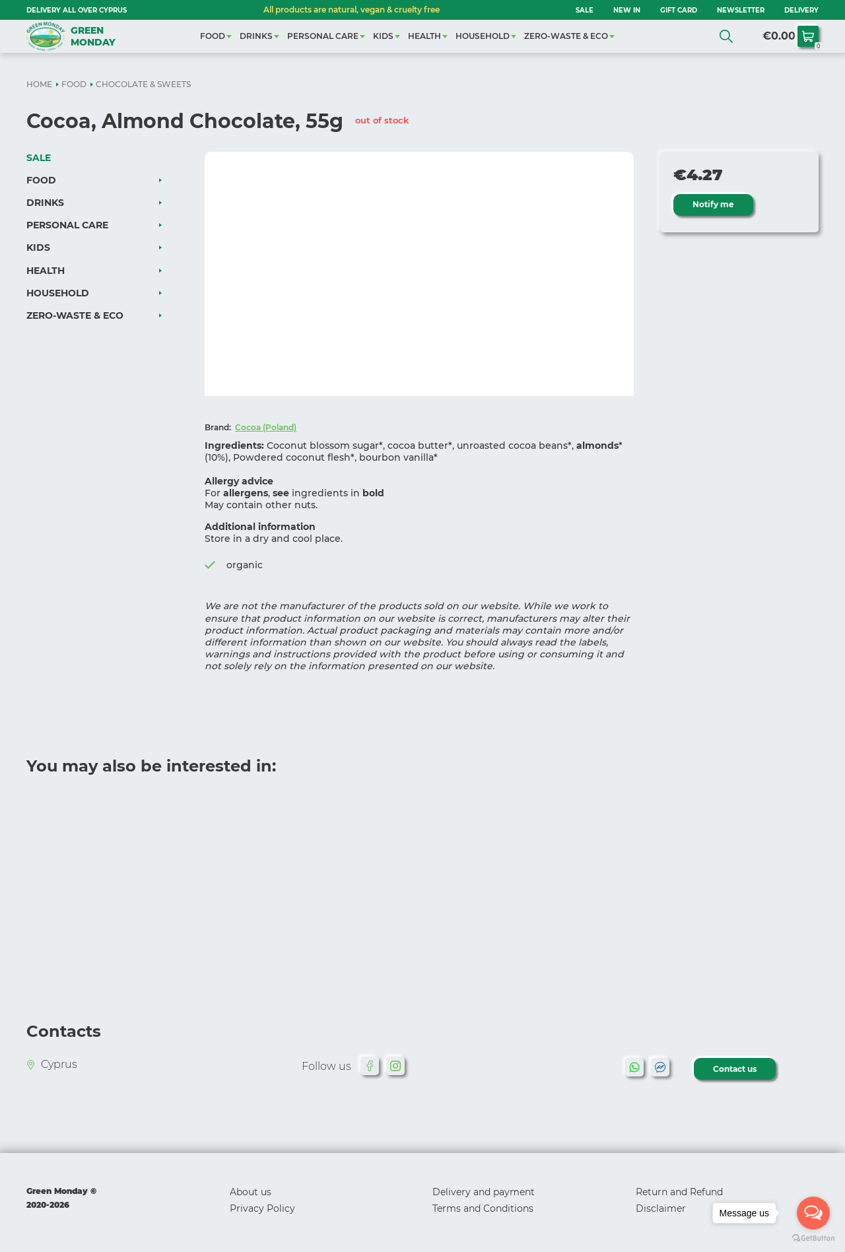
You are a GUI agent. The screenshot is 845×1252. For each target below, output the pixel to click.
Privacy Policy (262, 1208)
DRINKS (256, 36)
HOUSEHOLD (483, 36)
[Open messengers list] (813, 1213)
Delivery (801, 10)
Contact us (735, 1069)
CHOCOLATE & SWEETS (143, 84)
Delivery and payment (483, 1192)
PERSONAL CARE (322, 36)
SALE (584, 10)
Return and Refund (679, 1192)
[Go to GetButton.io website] (813, 1238)
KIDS (383, 36)
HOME (39, 84)
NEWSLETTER (740, 10)
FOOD (212, 36)
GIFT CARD (678, 10)
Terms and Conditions (482, 1208)
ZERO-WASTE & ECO (566, 36)
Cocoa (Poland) (265, 427)
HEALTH (424, 36)
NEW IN (626, 10)
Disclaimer (661, 1208)
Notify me (714, 204)
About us (250, 1192)
